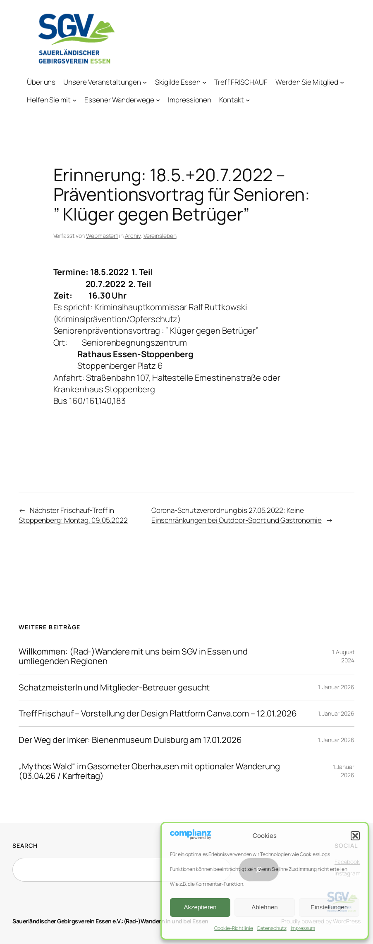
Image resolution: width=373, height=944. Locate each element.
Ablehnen (264, 907)
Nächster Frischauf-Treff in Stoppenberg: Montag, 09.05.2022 (73, 515)
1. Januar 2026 (336, 687)
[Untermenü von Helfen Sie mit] (74, 100)
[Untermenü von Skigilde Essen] (204, 82)
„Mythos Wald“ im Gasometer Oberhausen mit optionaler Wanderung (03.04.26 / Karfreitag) (149, 770)
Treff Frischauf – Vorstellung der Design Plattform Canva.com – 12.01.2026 (158, 713)
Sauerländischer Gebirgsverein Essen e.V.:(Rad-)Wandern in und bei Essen (110, 921)
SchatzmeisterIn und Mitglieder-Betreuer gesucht (114, 687)
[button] (355, 836)
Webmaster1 (102, 236)
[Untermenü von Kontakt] (248, 100)
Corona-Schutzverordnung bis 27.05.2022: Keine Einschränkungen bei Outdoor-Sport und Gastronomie (236, 515)
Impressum (303, 928)
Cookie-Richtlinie (233, 928)
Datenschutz (272, 928)
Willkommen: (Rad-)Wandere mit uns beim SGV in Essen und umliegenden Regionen (133, 656)
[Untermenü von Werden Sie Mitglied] (342, 82)
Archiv (133, 236)
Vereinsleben (160, 236)
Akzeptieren (200, 907)
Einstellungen (329, 907)
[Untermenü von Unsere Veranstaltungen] (145, 82)
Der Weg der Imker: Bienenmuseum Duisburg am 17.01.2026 (130, 740)
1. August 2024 (343, 656)
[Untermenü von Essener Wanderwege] (158, 100)
